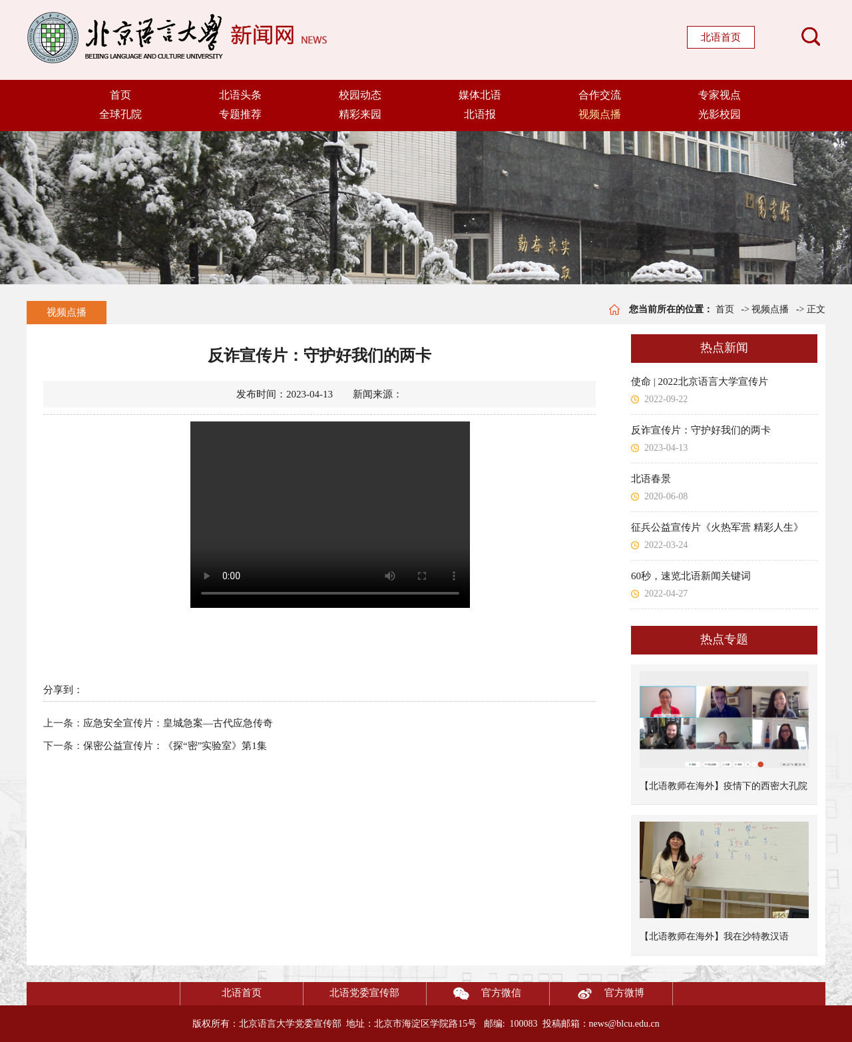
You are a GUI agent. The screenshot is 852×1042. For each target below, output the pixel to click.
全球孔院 (120, 114)
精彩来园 (360, 114)
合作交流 (599, 95)
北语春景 (651, 478)
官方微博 (597, 993)
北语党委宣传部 (364, 992)
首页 (120, 95)
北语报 (480, 114)
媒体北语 (480, 95)
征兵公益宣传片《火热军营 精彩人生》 (717, 527)
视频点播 (599, 114)
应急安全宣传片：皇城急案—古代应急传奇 (178, 723)
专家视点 (719, 95)
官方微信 (474, 993)
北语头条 (240, 95)
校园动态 (360, 95)
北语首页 (721, 37)
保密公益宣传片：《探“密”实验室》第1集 (175, 745)
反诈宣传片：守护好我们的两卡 (701, 430)
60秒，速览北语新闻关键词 (691, 576)
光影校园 (719, 114)
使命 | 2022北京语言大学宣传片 (699, 381)
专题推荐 (240, 114)
